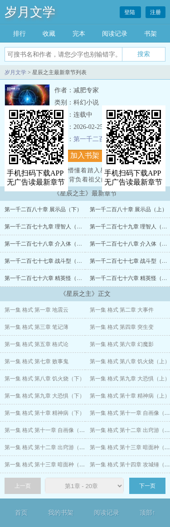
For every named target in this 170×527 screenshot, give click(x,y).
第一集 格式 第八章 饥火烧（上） (130, 361)
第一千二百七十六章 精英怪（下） (46, 278)
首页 (21, 512)
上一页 (23, 486)
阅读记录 (114, 33)
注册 (155, 12)
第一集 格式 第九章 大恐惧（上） (130, 378)
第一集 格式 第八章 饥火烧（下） (45, 378)
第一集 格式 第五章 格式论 (36, 344)
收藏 (49, 33)
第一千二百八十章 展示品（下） (43, 209)
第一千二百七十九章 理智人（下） (46, 226)
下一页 (147, 486)
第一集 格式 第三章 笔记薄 (36, 327)
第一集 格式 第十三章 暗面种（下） (47, 464)
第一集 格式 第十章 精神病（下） (45, 413)
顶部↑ (147, 512)
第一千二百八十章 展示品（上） (128, 209)
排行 (19, 33)
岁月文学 (30, 12)
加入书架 (84, 155)
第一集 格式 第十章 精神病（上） (130, 396)
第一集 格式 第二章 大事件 (122, 310)
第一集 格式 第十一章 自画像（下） (47, 430)
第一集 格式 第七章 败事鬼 (36, 361)
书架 (150, 33)
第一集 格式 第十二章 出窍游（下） (47, 447)
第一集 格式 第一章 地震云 (36, 310)
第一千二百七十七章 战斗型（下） (46, 261)
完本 (79, 33)
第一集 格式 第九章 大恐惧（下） (45, 396)
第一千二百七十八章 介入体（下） (46, 244)
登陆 (130, 12)
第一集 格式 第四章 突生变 (122, 327)
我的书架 (60, 512)
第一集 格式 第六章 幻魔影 (122, 344)
